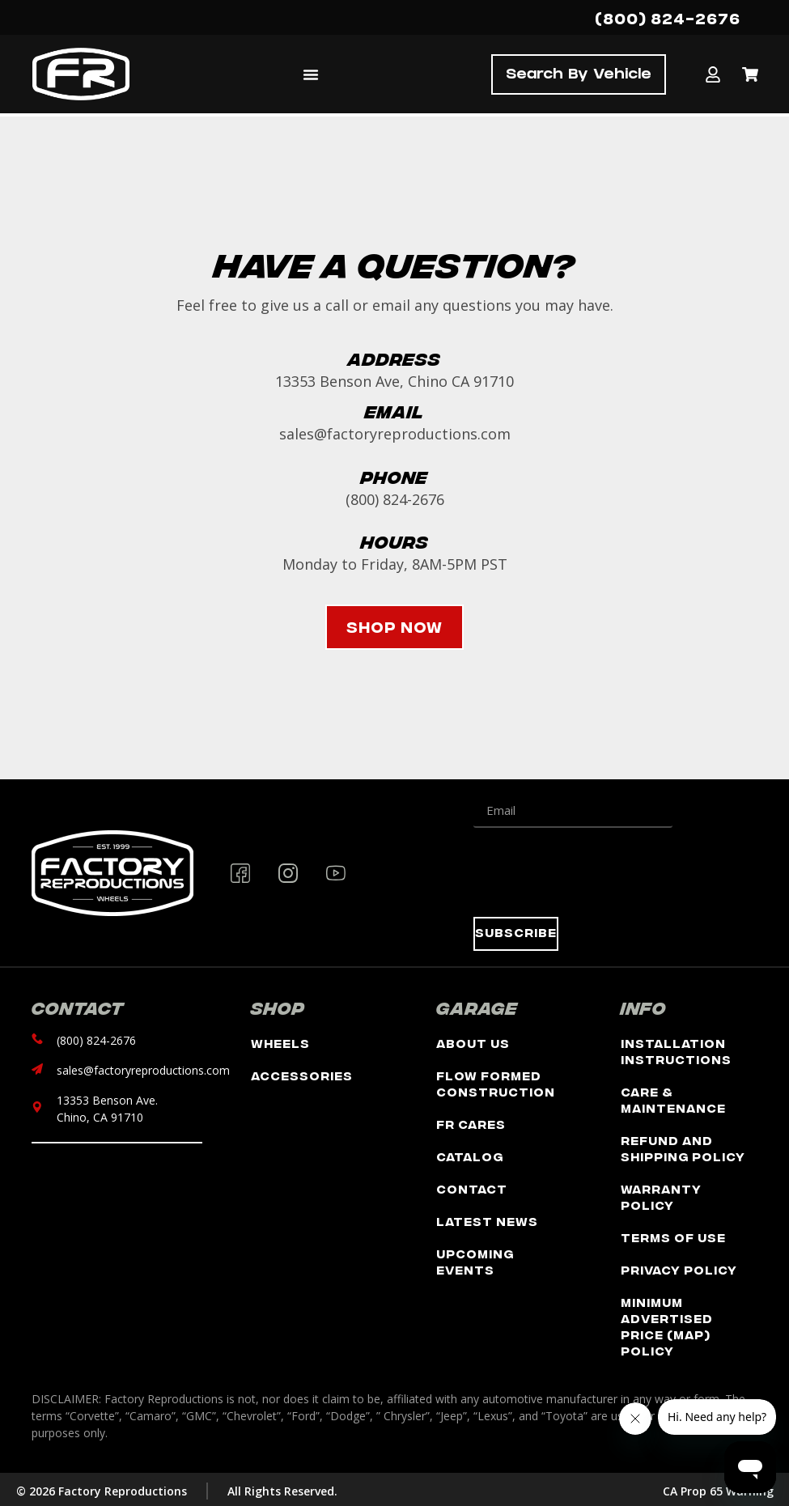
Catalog (469, 1156)
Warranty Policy (661, 1196)
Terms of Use (673, 1237)
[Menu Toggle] (311, 74)
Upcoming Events (475, 1261)
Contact (471, 1188)
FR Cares (471, 1124)
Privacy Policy (679, 1269)
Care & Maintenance (673, 1099)
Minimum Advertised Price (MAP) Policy (667, 1326)
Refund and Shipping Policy (683, 1148)
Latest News (487, 1221)
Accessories (302, 1075)
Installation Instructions (676, 1051)
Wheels (280, 1043)
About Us (473, 1043)
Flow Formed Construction (495, 1083)
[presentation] (596, 872)
